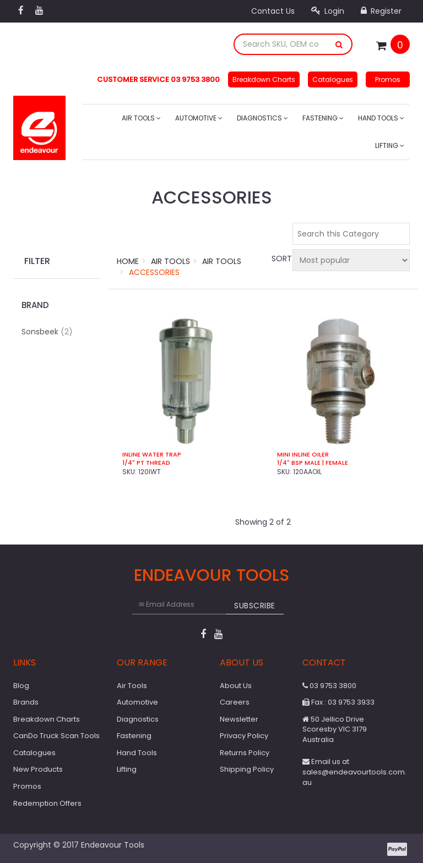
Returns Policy (244, 752)
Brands (26, 702)
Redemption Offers (47, 803)
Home (128, 261)
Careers (235, 702)
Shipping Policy (247, 769)
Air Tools (141, 118)
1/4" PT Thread (146, 463)
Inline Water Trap (151, 454)
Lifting (389, 145)
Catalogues (332, 79)
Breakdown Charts (263, 79)
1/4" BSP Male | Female (312, 463)
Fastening (323, 118)
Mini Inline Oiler (303, 454)
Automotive (199, 118)
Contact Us (273, 11)
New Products (38, 769)
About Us (236, 685)
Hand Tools (381, 118)
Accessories (154, 272)
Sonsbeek (47, 331)
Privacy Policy (244, 735)
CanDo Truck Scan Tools (56, 735)
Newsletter (239, 719)
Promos (387, 79)
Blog (21, 685)
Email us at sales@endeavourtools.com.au (354, 771)
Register (381, 11)
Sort (280, 258)
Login (327, 11)
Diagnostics (262, 118)
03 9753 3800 (329, 685)
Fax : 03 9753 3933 (338, 702)
